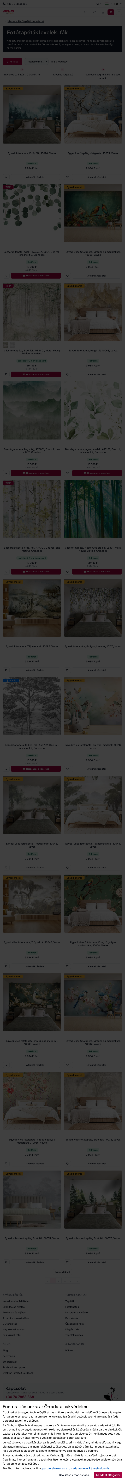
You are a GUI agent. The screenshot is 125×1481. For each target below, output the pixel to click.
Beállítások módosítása (74, 1475)
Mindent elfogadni (108, 1475)
